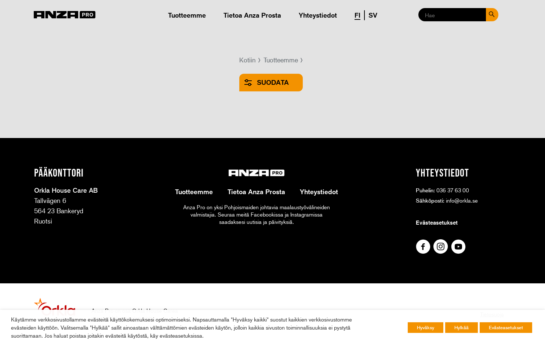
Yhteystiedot (318, 15)
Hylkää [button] (461, 327)
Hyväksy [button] (425, 327)
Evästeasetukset (437, 222)
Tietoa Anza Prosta (252, 15)
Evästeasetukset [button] (506, 327)
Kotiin (247, 60)
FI (357, 15)
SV (372, 15)
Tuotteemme (187, 15)
